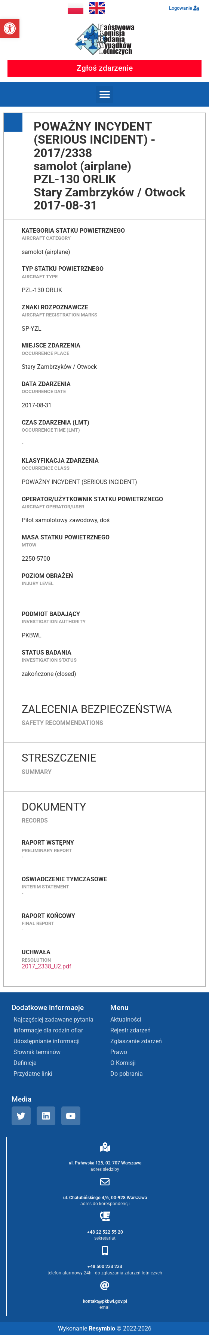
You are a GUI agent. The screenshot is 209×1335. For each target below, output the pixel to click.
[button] (9, 28)
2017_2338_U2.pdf (46, 966)
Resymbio (102, 1328)
